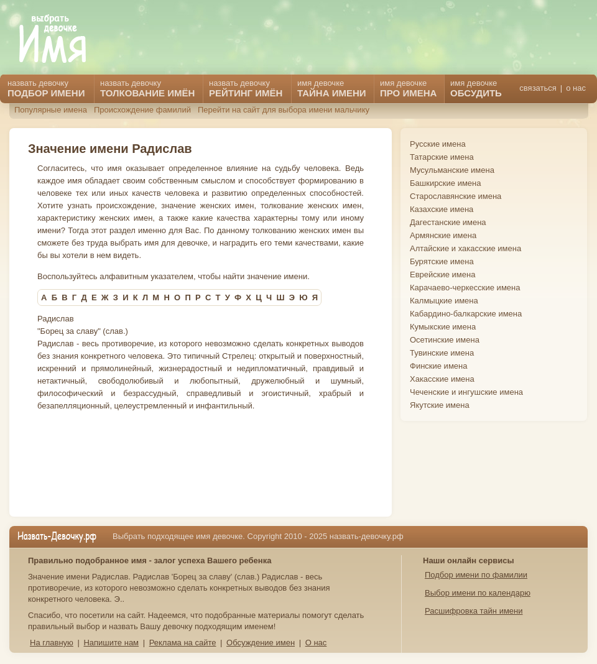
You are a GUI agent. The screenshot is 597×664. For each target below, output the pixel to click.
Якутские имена (440, 405)
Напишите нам (111, 642)
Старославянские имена (455, 196)
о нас (576, 88)
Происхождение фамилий (142, 109)
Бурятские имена (442, 261)
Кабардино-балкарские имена (466, 313)
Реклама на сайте (182, 642)
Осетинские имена (444, 339)
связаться (537, 88)
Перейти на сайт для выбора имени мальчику (283, 109)
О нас (316, 642)
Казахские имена (441, 209)
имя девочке (476, 88)
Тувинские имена (442, 352)
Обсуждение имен (260, 642)
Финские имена (438, 366)
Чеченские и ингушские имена (466, 392)
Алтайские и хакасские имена (465, 248)
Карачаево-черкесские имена (465, 287)
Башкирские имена (445, 183)
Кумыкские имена (443, 326)
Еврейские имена (442, 274)
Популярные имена (50, 109)
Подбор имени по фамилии (476, 574)
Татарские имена (442, 157)
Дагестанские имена (448, 222)
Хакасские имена (442, 379)
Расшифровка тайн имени (474, 611)
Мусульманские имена (452, 170)
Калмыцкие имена (444, 300)
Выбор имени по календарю (477, 592)
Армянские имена (443, 235)
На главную (51, 642)
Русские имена (438, 144)
